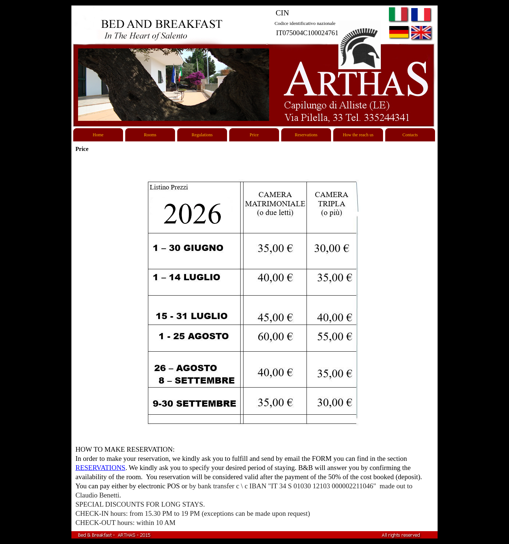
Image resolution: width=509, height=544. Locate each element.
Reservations (306, 134)
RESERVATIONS (100, 467)
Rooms (150, 134)
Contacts (410, 134)
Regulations (202, 134)
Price (254, 134)
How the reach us (358, 134)
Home (98, 134)
